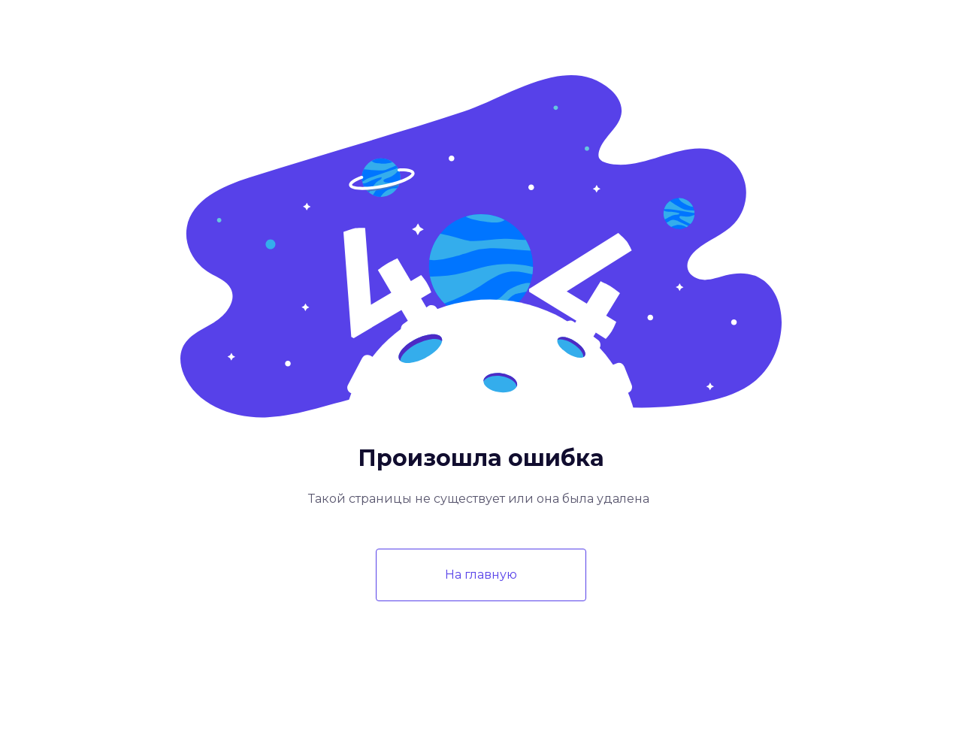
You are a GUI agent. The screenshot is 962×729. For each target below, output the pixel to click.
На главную (481, 574)
